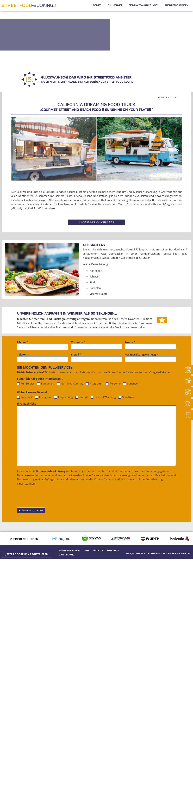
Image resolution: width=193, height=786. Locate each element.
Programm (94, 383)
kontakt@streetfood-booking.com (169, 553)
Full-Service (115, 5)
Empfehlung (63, 397)
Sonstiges (126, 397)
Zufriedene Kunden (176, 5)
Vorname (78, 342)
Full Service (26, 383)
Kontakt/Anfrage (70, 550)
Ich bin (22, 342)
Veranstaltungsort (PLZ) (141, 354)
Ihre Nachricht (26, 403)
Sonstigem (131, 383)
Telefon (23, 354)
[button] (168, 97)
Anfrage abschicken (31, 510)
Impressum (113, 550)
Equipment (46, 383)
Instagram (43, 397)
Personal (113, 383)
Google (81, 397)
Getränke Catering (70, 383)
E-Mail (76, 354)
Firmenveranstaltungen (143, 5)
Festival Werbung (103, 397)
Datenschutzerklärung (50, 471)
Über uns (99, 550)
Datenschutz (67, 554)
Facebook (25, 397)
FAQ (87, 550)
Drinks (97, 5)
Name (130, 342)
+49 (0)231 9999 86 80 (136, 553)
